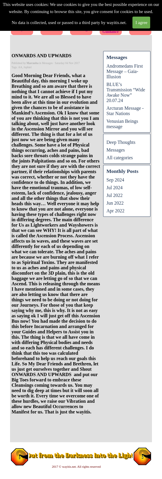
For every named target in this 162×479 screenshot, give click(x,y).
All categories (119, 157)
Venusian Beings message (122, 124)
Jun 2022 (115, 203)
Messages (115, 149)
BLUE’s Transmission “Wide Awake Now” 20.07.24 (125, 92)
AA (20, 67)
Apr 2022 (115, 210)
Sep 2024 (115, 179)
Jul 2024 (114, 187)
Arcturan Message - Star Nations (125, 111)
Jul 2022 (114, 195)
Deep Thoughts (120, 142)
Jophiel (28, 67)
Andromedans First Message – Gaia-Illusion (124, 71)
